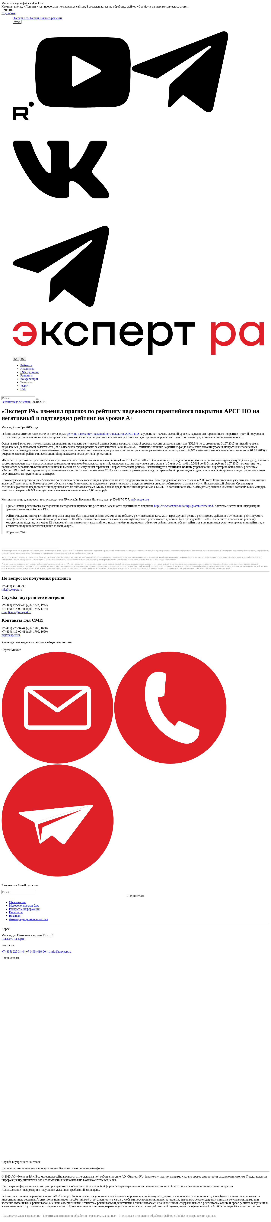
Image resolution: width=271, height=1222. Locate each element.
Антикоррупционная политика (28, 919)
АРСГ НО (132, 433)
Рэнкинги (26, 375)
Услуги (24, 385)
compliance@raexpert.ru (16, 612)
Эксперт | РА (21, 18)
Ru (22, 358)
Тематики (26, 382)
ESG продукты (29, 372)
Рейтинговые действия (16, 401)
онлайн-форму (95, 1168)
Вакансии (15, 915)
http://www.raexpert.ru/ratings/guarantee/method (183, 505)
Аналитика (27, 368)
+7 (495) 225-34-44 (13, 951)
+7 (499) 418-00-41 (38, 951)
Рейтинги (26, 365)
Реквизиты (16, 912)
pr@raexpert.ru (139, 499)
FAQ (23, 389)
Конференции (29, 378)
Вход (17, 21)
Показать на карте (13, 938)
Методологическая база (24, 905)
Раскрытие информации (24, 909)
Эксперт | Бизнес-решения (45, 18)
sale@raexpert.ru (12, 589)
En (15, 358)
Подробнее (8, 13)
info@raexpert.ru (61, 951)
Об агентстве (17, 902)
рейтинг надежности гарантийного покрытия (95, 433)
